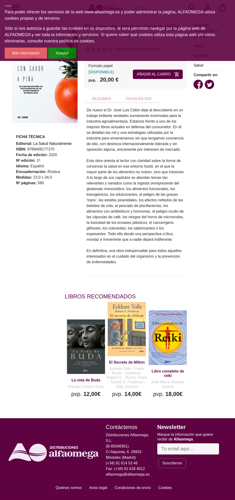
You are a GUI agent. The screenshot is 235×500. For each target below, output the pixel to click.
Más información (26, 53)
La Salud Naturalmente (52, 144)
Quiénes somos (69, 488)
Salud (198, 65)
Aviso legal (98, 488)
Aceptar (62, 53)
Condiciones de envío (133, 488)
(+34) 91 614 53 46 (122, 463)
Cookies (165, 488)
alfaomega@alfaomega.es (128, 474)
